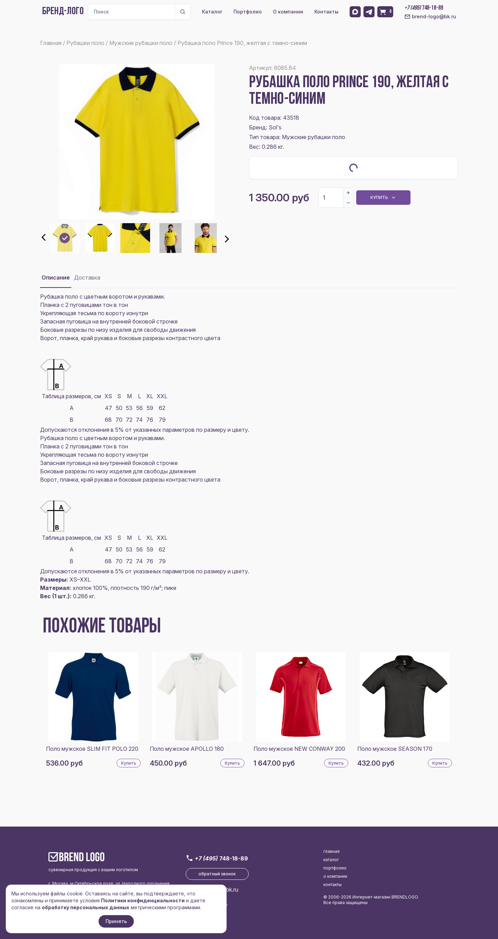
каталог (331, 859)
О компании (288, 12)
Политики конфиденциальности (143, 900)
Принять (116, 921)
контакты (332, 884)
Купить (128, 763)
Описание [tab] (56, 277)
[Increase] (348, 193)
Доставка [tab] (87, 277)
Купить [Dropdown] (383, 197)
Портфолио (247, 12)
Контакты (326, 12)
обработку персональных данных (85, 907)
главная (331, 851)
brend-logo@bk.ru (430, 16)
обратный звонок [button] (217, 873)
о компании (335, 876)
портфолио (335, 867)
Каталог (212, 12)
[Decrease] (348, 202)
